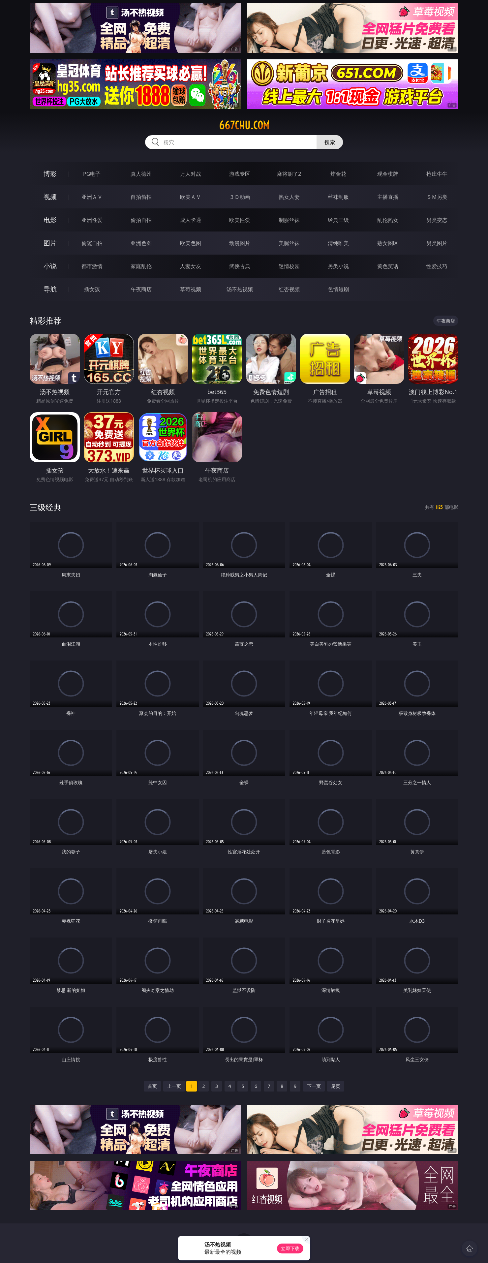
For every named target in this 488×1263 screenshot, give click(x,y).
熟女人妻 (289, 196)
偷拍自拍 (141, 220)
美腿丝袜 (289, 243)
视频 (50, 196)
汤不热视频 (240, 289)
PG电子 (92, 173)
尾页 (335, 1086)
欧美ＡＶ (190, 196)
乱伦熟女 (387, 220)
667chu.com (244, 125)
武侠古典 (239, 266)
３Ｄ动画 (239, 196)
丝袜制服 (338, 196)
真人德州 (141, 173)
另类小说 (338, 266)
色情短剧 (338, 289)
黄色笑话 (387, 266)
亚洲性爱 (92, 220)
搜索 (329, 142)
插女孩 (92, 289)
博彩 (50, 173)
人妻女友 (190, 266)
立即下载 (290, 1248)
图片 (50, 242)
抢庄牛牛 (436, 173)
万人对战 (190, 173)
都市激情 (92, 266)
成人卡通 (190, 220)
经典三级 (338, 220)
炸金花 (338, 173)
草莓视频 (190, 289)
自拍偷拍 (141, 196)
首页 (152, 1086)
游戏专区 (239, 173)
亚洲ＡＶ (92, 196)
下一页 (314, 1086)
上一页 (174, 1086)
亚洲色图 (141, 243)
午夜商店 (141, 289)
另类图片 (436, 243)
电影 (50, 219)
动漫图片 (239, 243)
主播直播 (387, 196)
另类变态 (436, 220)
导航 (50, 289)
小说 (50, 266)
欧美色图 (190, 243)
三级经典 (45, 507)
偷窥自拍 (92, 243)
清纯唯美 (338, 243)
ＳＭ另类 (436, 196)
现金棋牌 (387, 173)
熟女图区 (387, 243)
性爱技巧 (436, 266)
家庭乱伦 (141, 266)
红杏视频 (289, 289)
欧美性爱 (239, 220)
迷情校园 (289, 266)
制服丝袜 (289, 220)
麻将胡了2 (289, 173)
